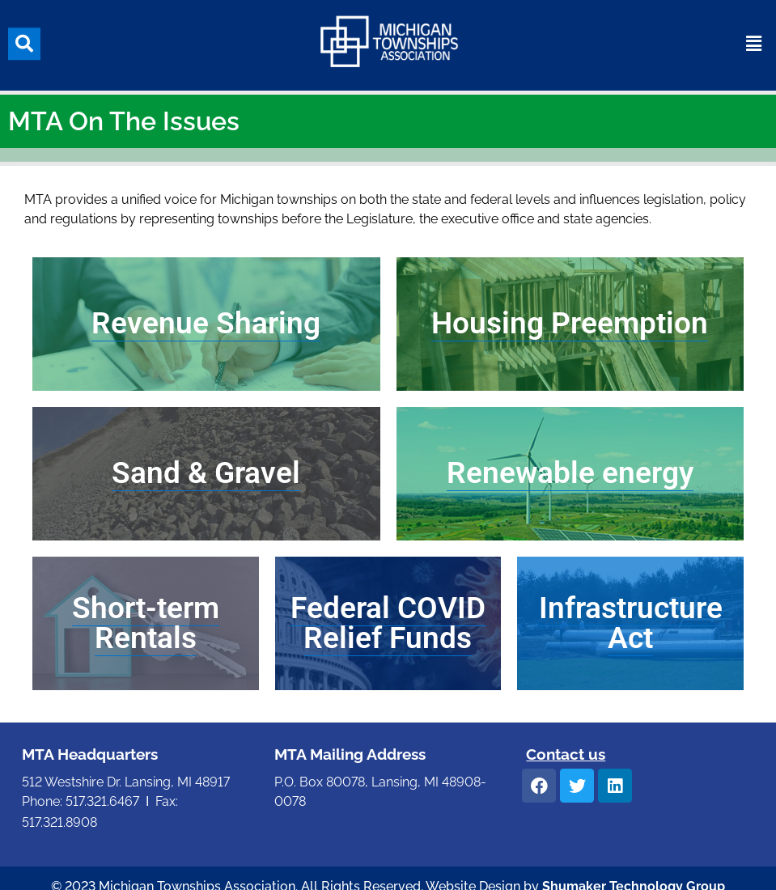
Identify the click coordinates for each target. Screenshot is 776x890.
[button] (24, 39)
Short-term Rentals (145, 623)
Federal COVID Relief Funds (388, 623)
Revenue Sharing (205, 323)
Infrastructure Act (631, 623)
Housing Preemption (569, 323)
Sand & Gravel (206, 473)
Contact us (565, 754)
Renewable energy (570, 473)
